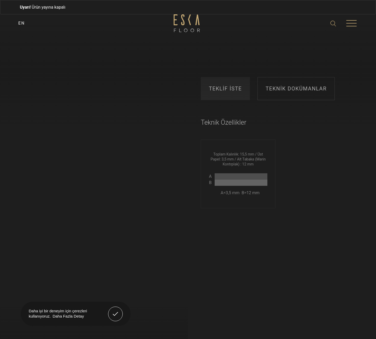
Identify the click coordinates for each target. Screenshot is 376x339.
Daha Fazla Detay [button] (68, 316)
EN (21, 23)
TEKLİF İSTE (225, 88)
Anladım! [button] (115, 310)
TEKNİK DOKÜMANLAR (296, 88)
